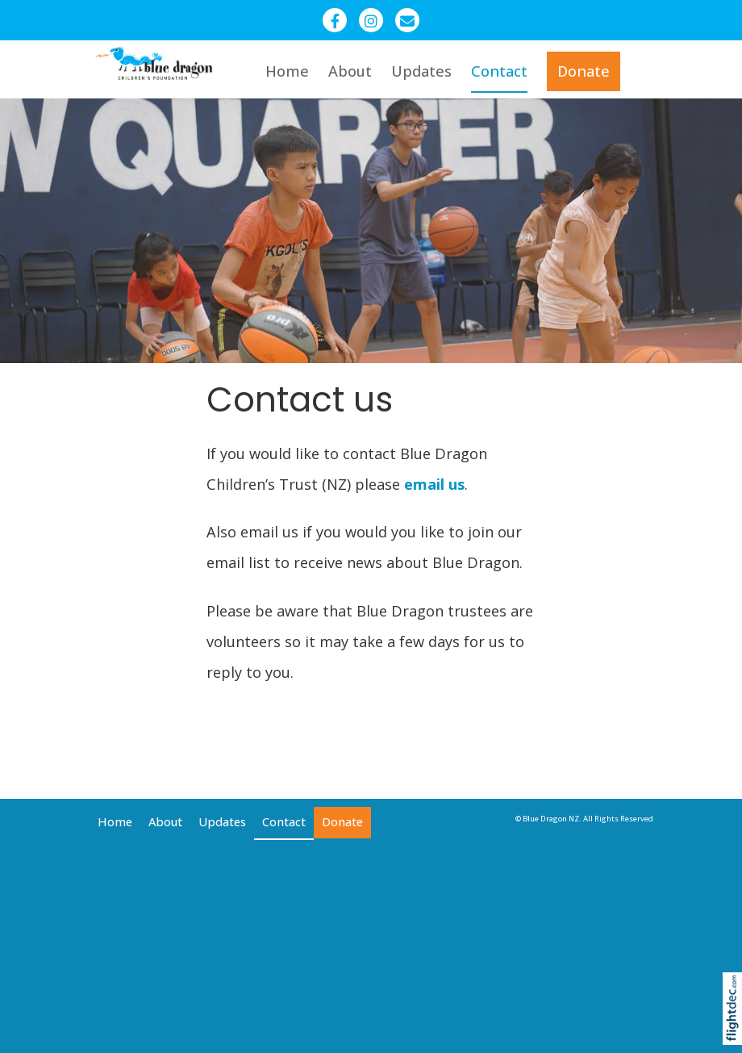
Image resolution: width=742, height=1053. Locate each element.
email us (434, 484)
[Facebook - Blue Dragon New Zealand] (335, 20)
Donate (583, 71)
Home (287, 71)
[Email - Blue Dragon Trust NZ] (407, 20)
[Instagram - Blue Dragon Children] (371, 20)
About (350, 71)
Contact (499, 71)
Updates (421, 71)
